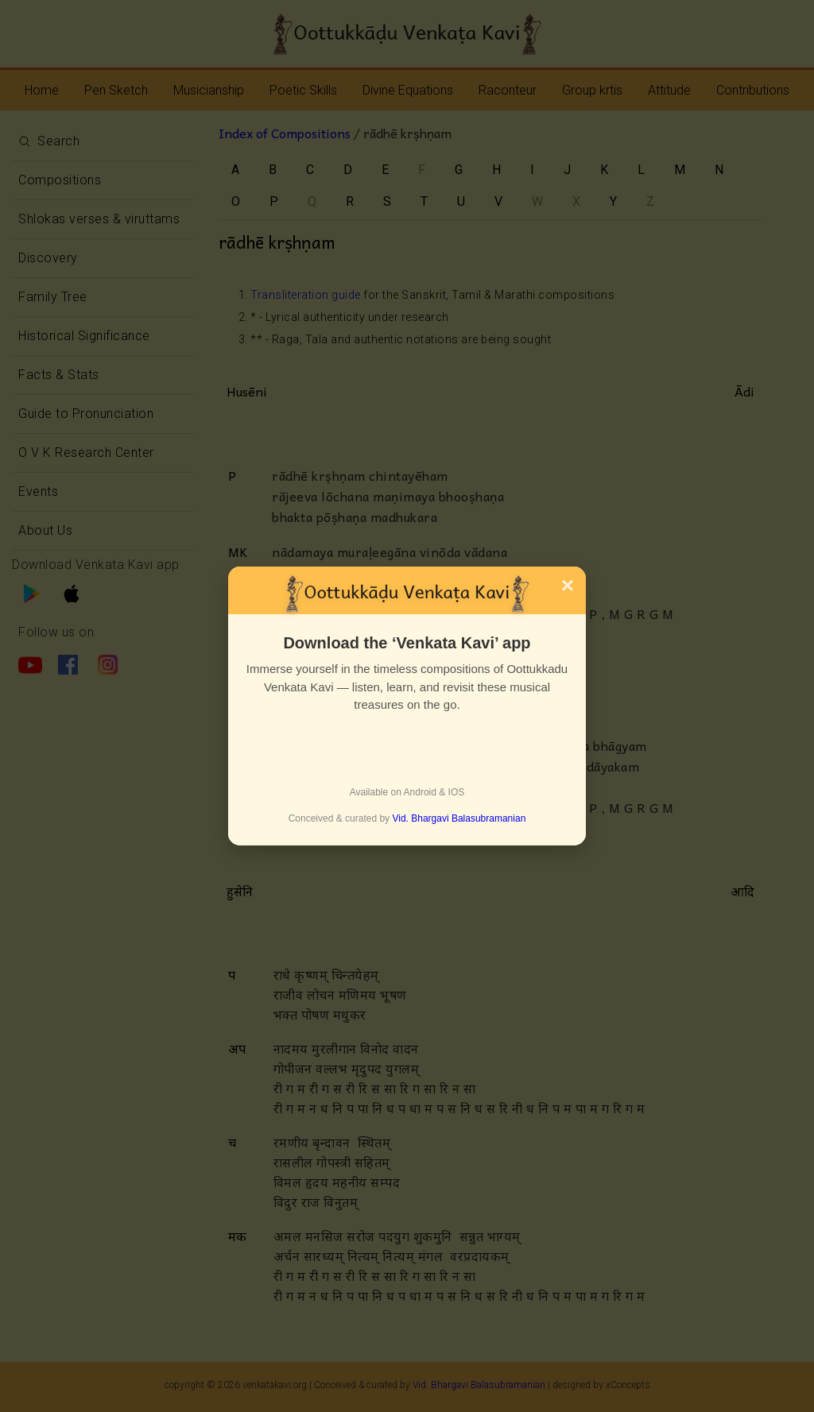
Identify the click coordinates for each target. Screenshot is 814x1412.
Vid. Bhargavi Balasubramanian (458, 818)
